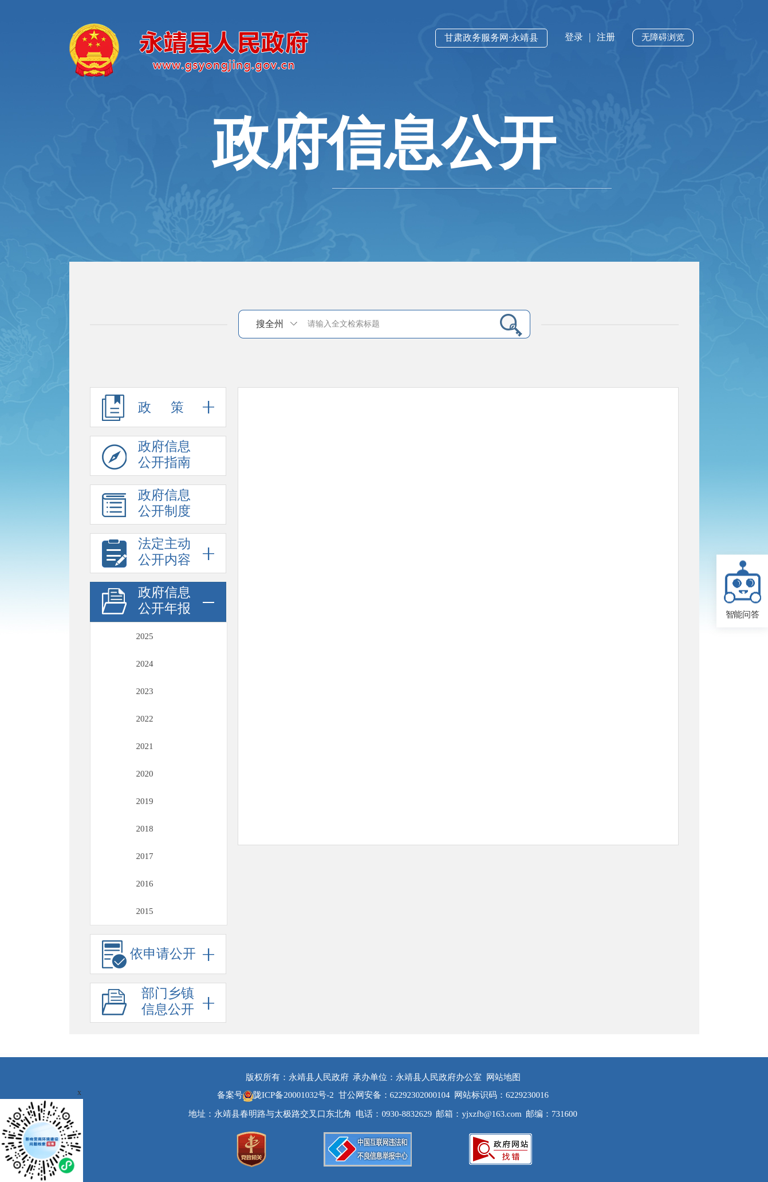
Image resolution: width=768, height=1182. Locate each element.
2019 (144, 801)
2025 (144, 636)
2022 (144, 718)
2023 (144, 691)
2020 (144, 773)
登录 (574, 37)
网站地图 (503, 1077)
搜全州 (269, 324)
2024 (144, 663)
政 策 (158, 407)
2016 (144, 883)
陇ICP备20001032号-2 (289, 1095)
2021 (144, 746)
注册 (606, 37)
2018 (144, 828)
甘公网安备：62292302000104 (394, 1095)
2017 (144, 856)
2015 (144, 911)
